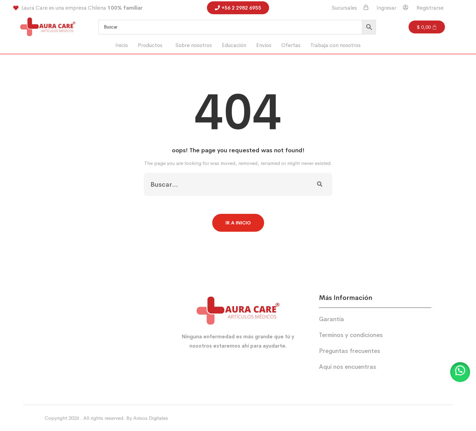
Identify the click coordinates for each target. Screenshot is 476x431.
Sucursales (344, 8)
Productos (150, 45)
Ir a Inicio (238, 223)
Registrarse (430, 8)
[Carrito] (427, 27)
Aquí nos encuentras (347, 366)
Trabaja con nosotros (335, 45)
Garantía (331, 319)
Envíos (263, 45)
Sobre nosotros (194, 45)
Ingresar (386, 8)
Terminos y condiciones (351, 335)
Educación (234, 45)
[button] (152, 45)
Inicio (121, 45)
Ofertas (290, 45)
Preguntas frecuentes (349, 351)
